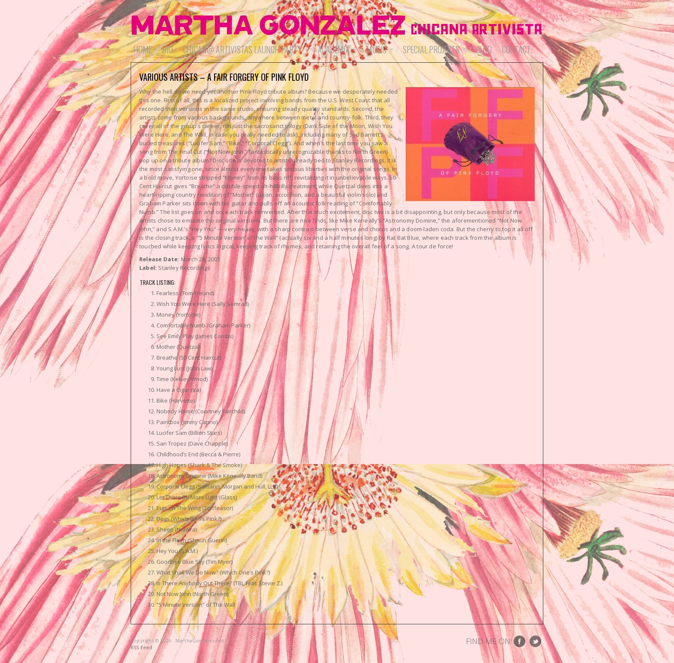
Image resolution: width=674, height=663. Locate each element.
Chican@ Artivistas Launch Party (245, 49)
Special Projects (433, 49)
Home (142, 49)
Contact (516, 49)
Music (378, 49)
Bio (167, 49)
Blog (484, 49)
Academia (335, 49)
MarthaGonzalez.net (337, 26)
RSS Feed (142, 647)
